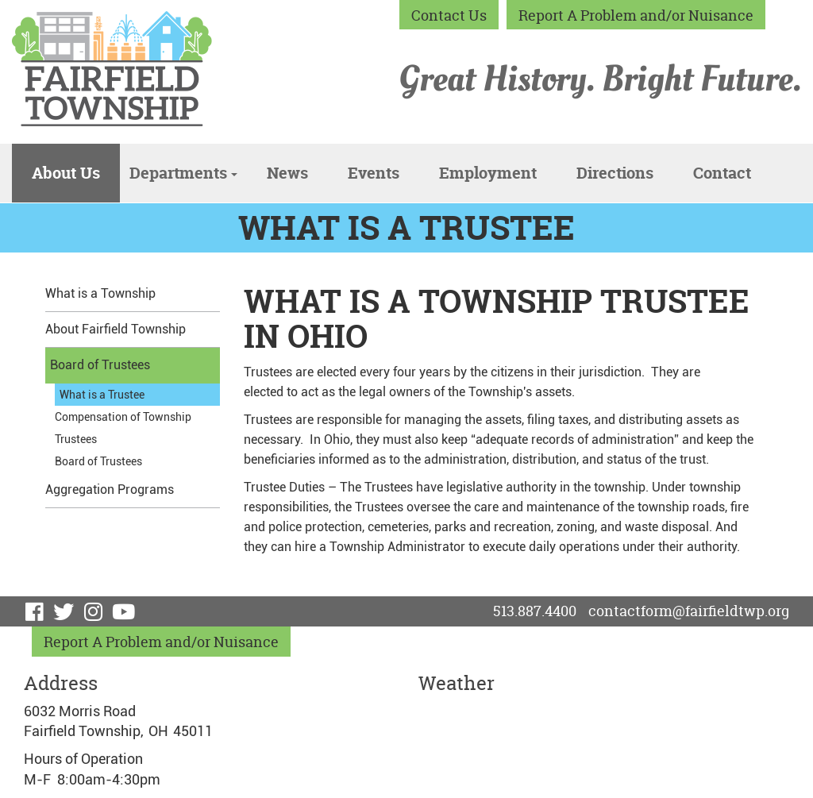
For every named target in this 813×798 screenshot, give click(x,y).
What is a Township (100, 293)
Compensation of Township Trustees (123, 428)
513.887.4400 (534, 611)
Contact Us (449, 15)
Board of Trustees (100, 364)
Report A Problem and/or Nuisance (635, 15)
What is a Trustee (102, 394)
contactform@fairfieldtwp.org (688, 611)
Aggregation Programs (109, 489)
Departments (183, 172)
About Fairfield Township (115, 329)
